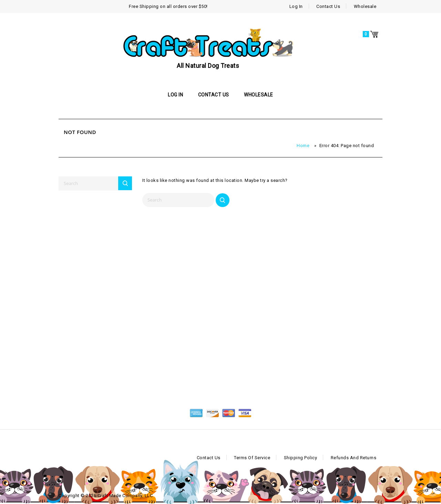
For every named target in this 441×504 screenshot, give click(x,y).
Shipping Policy (300, 457)
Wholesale (365, 6)
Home (303, 145)
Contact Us (328, 6)
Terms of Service (252, 457)
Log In (296, 6)
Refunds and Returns (354, 457)
